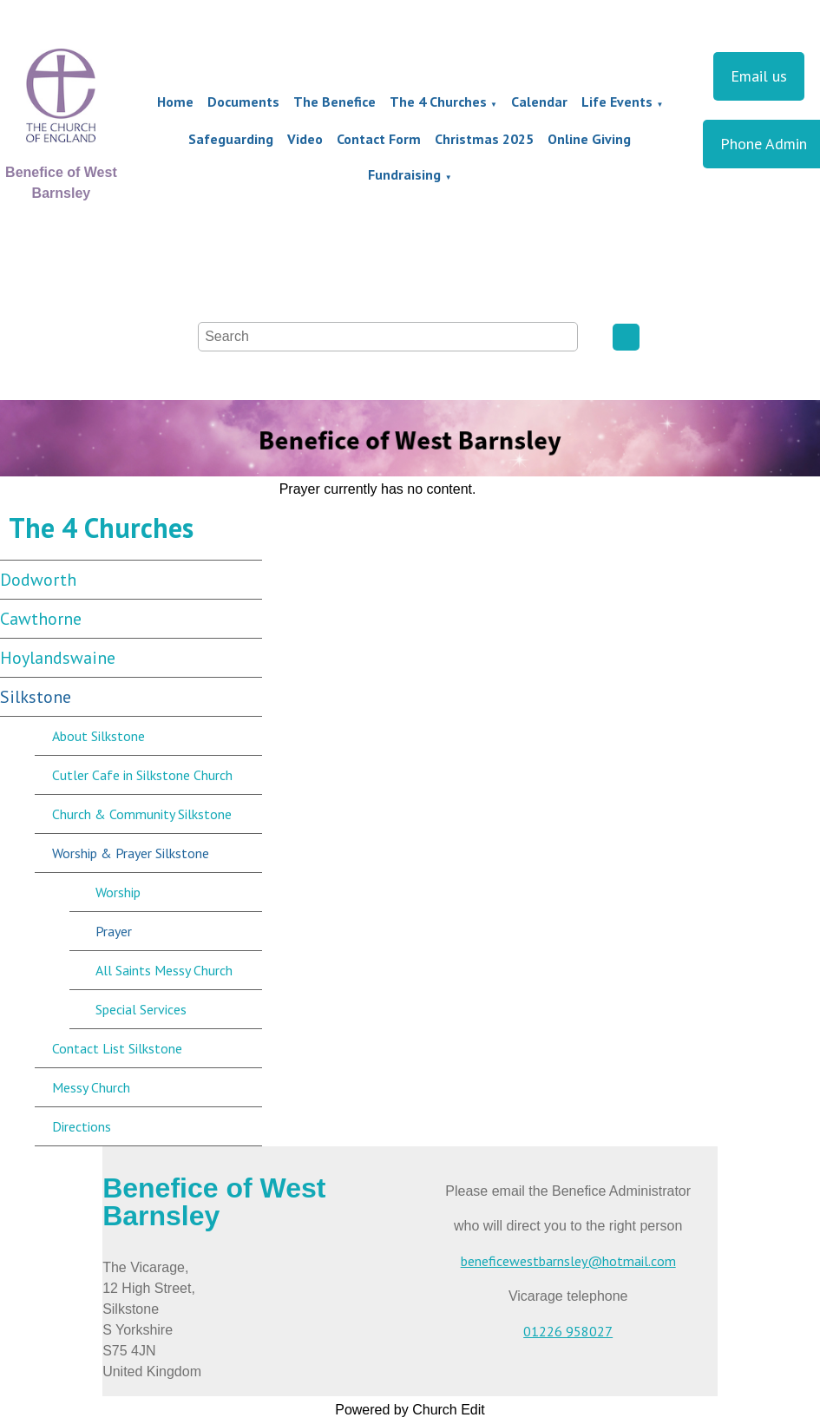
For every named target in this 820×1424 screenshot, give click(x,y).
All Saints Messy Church (164, 970)
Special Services (141, 1009)
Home (175, 101)
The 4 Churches (438, 101)
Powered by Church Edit (410, 1409)
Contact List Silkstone (117, 1048)
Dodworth (38, 579)
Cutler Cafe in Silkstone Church (142, 775)
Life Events (617, 101)
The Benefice (334, 101)
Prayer (113, 931)
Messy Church (91, 1087)
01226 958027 (568, 1331)
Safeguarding (230, 139)
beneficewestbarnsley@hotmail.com (568, 1261)
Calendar (539, 101)
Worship (118, 892)
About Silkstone (98, 736)
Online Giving (589, 139)
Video (305, 139)
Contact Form (379, 139)
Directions (81, 1126)
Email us (759, 76)
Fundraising (404, 174)
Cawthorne (41, 618)
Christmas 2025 (484, 139)
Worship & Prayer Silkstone (130, 853)
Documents (243, 101)
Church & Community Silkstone (142, 814)
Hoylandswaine (57, 657)
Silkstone (35, 697)
